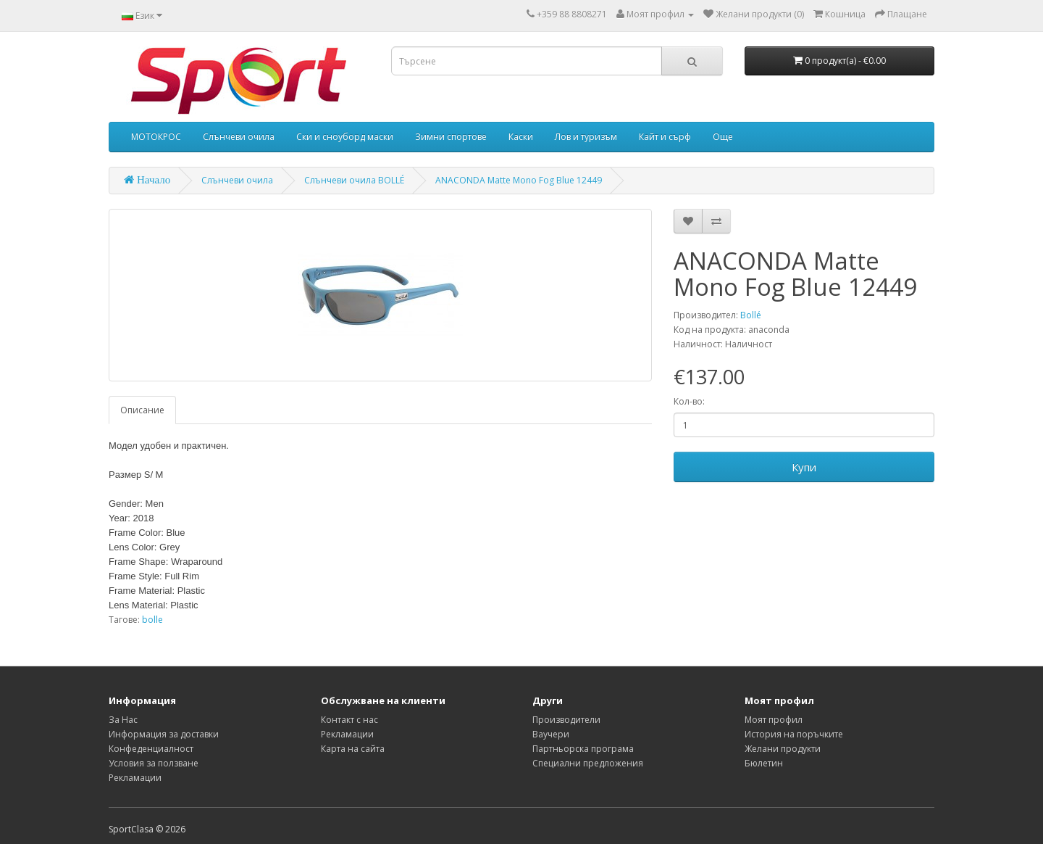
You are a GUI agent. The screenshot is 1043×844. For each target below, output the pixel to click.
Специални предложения (587, 763)
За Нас (123, 719)
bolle (152, 619)
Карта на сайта (353, 748)
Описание (142, 410)
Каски (520, 137)
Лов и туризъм (586, 137)
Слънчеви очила (239, 137)
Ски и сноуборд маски (344, 137)
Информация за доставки (164, 734)
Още (723, 137)
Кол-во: (689, 401)
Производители (566, 719)
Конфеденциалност (151, 748)
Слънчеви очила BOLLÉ (354, 180)
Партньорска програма (583, 748)
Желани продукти (783, 748)
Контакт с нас (349, 719)
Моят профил (774, 719)
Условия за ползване (153, 763)
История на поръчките (794, 734)
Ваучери (550, 734)
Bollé (750, 315)
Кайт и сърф (665, 137)
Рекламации (135, 777)
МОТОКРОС (156, 137)
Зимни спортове (451, 137)
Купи (804, 467)
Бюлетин (764, 763)
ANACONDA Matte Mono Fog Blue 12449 (518, 180)
